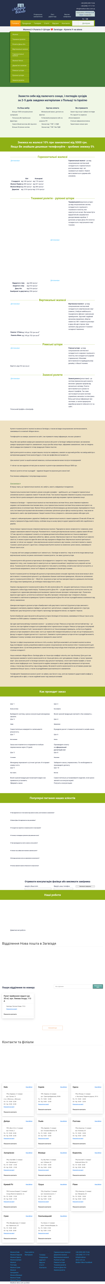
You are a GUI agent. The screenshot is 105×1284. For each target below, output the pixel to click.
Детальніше (15, 161)
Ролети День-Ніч (19, 44)
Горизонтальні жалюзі (18, 55)
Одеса (75, 1087)
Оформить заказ (16, 783)
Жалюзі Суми (15, 1267)
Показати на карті (11, 1009)
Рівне (75, 1184)
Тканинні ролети (19, 39)
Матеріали (29, 1255)
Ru (83, 19)
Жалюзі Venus (18, 60)
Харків (41, 1087)
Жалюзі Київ (14, 1252)
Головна (16, 23)
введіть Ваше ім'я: (31, 886)
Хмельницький (45, 1216)
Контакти (66, 23)
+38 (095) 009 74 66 (88, 3)
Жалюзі (15, 34)
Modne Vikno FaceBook (84, 1262)
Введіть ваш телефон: (62, 886)
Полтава (76, 1121)
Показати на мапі (98, 986)
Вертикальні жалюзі (20, 49)
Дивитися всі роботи (17, 930)
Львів (40, 1121)
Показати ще (52, 1028)
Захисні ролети (18, 80)
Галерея (37, 23)
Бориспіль (77, 1153)
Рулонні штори (18, 75)
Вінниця (41, 1153)
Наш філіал (29, 1087)
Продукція (26, 23)
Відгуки (55, 23)
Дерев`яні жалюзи (19, 65)
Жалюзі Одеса (15, 1257)
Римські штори (18, 70)
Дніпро (7, 1121)
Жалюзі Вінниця (16, 1275)
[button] (52, 814)
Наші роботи (29, 1252)
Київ (6, 1087)
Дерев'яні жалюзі (60, 1255)
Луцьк (41, 1184)
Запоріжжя (9, 1153)
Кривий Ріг (8, 1184)
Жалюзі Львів (15, 1278)
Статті (46, 23)
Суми (6, 1216)
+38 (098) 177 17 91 (88, 6)
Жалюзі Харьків (16, 1255)
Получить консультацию (63, 783)
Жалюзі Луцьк (15, 1280)
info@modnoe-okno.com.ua (85, 9)
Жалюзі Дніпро (15, 1260)
